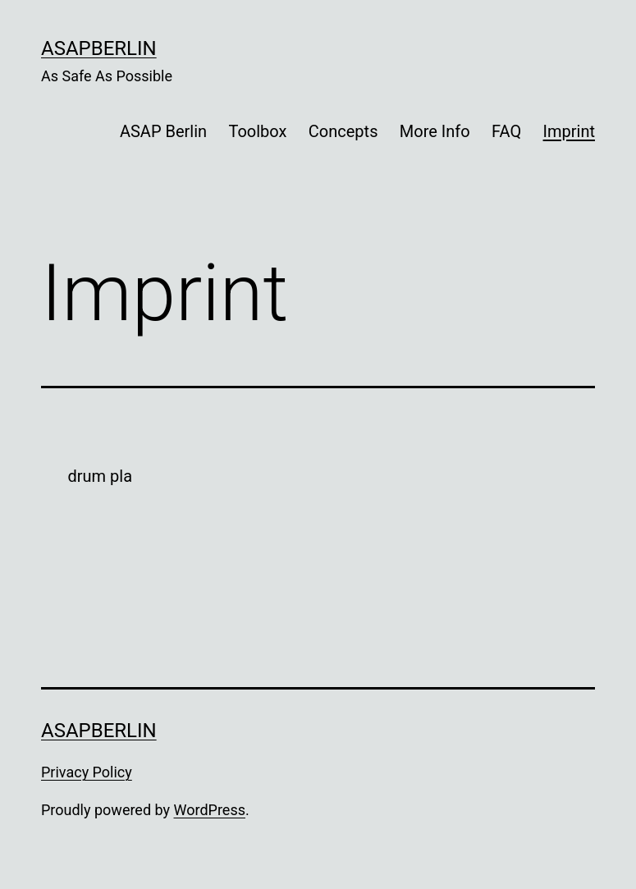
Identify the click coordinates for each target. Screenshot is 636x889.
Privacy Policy (86, 772)
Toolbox (257, 131)
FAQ (506, 131)
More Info (435, 131)
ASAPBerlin (99, 48)
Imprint (569, 131)
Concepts (343, 131)
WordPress (209, 809)
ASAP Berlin (163, 131)
